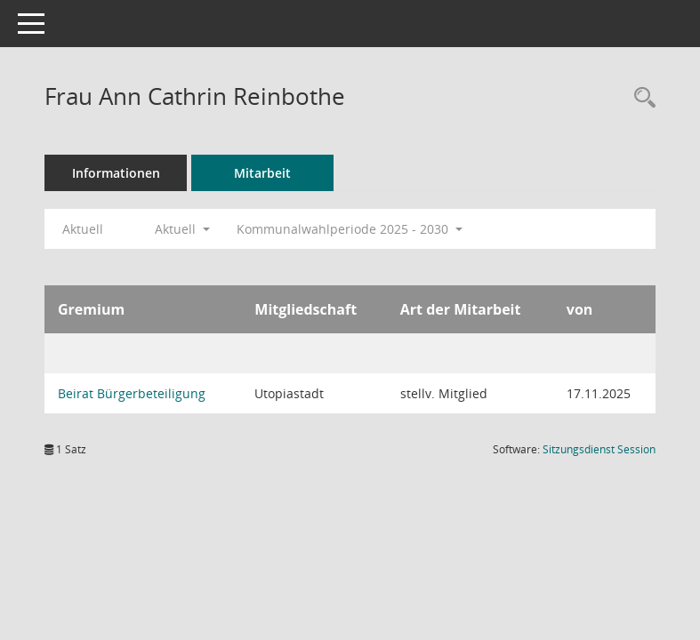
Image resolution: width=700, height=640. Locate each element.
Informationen (116, 172)
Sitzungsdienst (599, 449)
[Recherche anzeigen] (640, 98)
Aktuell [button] (182, 228)
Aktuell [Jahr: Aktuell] (82, 228)
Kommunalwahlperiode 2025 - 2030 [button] (350, 228)
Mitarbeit (262, 172)
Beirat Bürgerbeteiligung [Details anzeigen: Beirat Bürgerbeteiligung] (131, 393)
